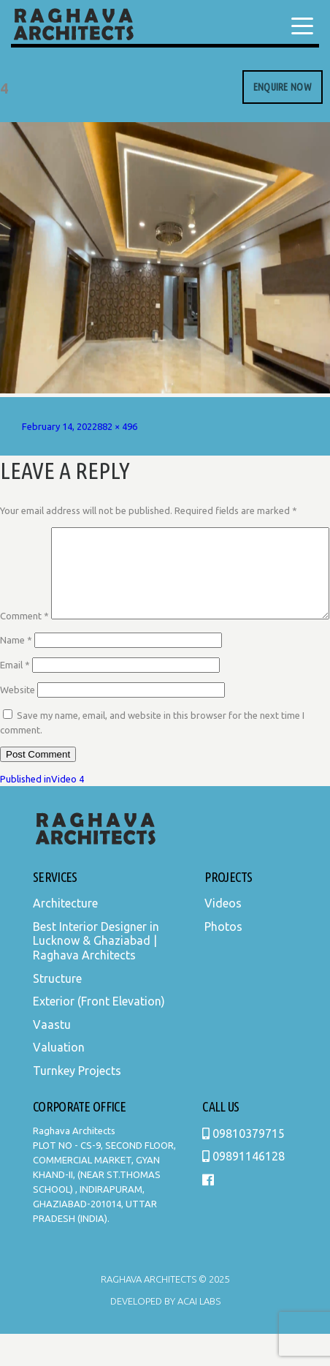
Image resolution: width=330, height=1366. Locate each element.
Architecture (65, 935)
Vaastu (52, 1056)
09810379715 (243, 1165)
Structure (57, 1010)
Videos (223, 935)
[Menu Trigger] (302, 26)
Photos (223, 958)
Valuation (59, 1079)
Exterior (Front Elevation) (99, 1033)
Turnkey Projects (77, 1102)
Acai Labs (197, 1333)
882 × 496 (117, 426)
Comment (24, 534)
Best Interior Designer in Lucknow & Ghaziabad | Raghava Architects (96, 973)
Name (16, 672)
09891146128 (243, 1188)
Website (17, 722)
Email (15, 697)
